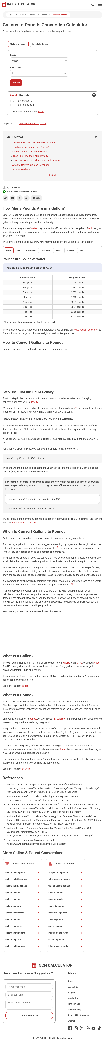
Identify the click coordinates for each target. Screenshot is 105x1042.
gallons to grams (22, 939)
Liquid (13, 55)
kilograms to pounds (65, 946)
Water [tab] (9, 250)
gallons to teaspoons (22, 872)
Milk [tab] (19, 250)
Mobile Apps (73, 998)
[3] (72, 584)
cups (96, 662)
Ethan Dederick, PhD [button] (28, 191)
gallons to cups (22, 892)
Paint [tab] (81, 250)
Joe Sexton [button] (15, 187)
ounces (33, 718)
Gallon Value (16, 67)
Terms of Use (74, 1004)
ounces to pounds (65, 926)
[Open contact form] (94, 95)
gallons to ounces (22, 926)
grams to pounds (65, 939)
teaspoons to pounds (65, 872)
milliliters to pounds (65, 912)
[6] (50, 722)
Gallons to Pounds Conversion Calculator (33, 142)
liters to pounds (65, 919)
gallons (26, 685)
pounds (26, 768)
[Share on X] (20, 198)
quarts (66, 662)
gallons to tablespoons (22, 879)
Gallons (44, 15)
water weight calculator (86, 329)
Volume (33, 15)
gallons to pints (22, 899)
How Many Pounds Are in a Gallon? (30, 147)
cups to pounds (65, 892)
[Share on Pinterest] (27, 198)
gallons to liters (22, 919)
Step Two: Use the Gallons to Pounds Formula (37, 160)
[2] (57, 547)
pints (79, 662)
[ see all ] (52, 174)
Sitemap (71, 1021)
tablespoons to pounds (65, 879)
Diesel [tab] (58, 250)
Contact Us (73, 987)
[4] (101, 662)
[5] (16, 712)
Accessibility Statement (79, 1015)
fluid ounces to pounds (65, 886)
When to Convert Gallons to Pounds (30, 165)
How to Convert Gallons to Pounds (30, 151)
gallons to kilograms (22, 946)
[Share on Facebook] (12, 198)
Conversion (21, 15)
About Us (72, 981)
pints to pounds (65, 899)
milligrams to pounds (65, 933)
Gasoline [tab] (46, 250)
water (34, 228)
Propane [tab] (70, 250)
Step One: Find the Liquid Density (30, 156)
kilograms (59, 718)
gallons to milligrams (22, 933)
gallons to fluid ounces (22, 886)
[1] (76, 407)
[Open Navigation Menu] (100, 4)
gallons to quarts (22, 906)
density (34, 402)
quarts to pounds (65, 906)
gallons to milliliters (22, 912)
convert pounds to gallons (32, 123)
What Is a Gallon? (21, 169)
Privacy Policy (74, 1009)
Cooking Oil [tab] (31, 250)
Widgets (71, 992)
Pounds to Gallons (40, 44)
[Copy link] (5, 198)
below (41, 112)
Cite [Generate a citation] (36, 198)
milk (90, 228)
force (62, 749)
